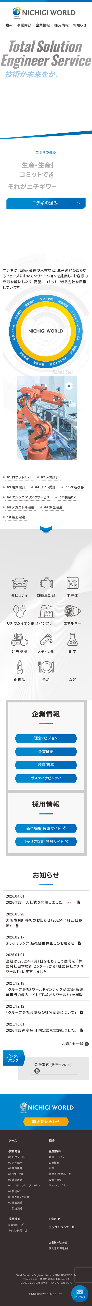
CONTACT (79, 1293)
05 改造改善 (75, 487)
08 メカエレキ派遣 (20, 507)
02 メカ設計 (50, 477)
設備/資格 (46, 765)
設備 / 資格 (55, 1180)
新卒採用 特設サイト (46, 828)
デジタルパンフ (62, 1227)
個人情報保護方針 (59, 1248)
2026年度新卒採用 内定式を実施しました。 (41, 1030)
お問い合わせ (46, 1122)
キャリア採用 (17, 1230)
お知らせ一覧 (73, 1044)
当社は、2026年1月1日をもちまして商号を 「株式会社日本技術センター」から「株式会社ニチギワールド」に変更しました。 (45, 966)
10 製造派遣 (16, 517)
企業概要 (45, 751)
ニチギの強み (45, 203)
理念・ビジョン (46, 738)
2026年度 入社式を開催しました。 (40, 902)
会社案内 (53, 1065)
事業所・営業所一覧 (60, 1174)
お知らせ (79, 25)
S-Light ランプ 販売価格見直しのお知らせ (40, 943)
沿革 (51, 1168)
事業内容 (24, 25)
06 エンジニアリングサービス (28, 497)
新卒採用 (16, 1224)
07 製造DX (67, 497)
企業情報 (43, 25)
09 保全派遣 (53, 507)
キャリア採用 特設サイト (45, 841)
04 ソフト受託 (45, 487)
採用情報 (61, 25)
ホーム (12, 1140)
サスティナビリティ (46, 778)
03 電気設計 (16, 487)
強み (9, 25)
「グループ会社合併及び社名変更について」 (41, 1012)
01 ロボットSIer (19, 477)
